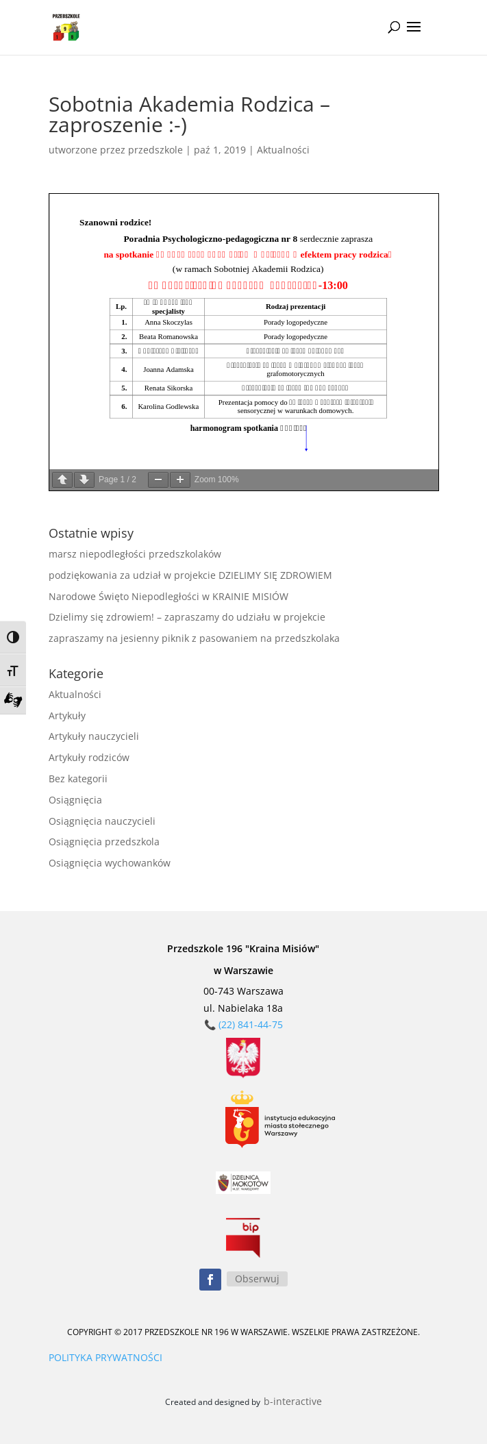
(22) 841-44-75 (250, 1024)
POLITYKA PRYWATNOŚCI (105, 1357)
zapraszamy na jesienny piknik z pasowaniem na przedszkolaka (194, 638)
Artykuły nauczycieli (94, 736)
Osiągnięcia (75, 799)
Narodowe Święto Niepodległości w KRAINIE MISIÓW (168, 596)
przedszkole (155, 149)
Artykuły (67, 715)
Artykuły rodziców (89, 757)
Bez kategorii (78, 778)
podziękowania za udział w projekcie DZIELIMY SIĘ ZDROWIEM (190, 575)
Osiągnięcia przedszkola (104, 841)
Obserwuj (257, 1278)
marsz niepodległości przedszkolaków (135, 553)
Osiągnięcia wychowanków (110, 862)
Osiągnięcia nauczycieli (102, 820)
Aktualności (283, 149)
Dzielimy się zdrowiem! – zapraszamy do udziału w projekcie (187, 616)
